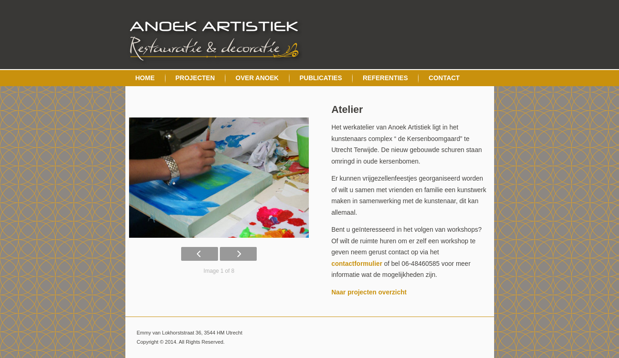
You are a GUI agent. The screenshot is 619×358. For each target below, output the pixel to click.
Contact (444, 78)
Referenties (385, 78)
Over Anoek (257, 78)
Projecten (195, 78)
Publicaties (321, 78)
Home (145, 78)
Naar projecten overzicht (369, 292)
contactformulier (356, 263)
